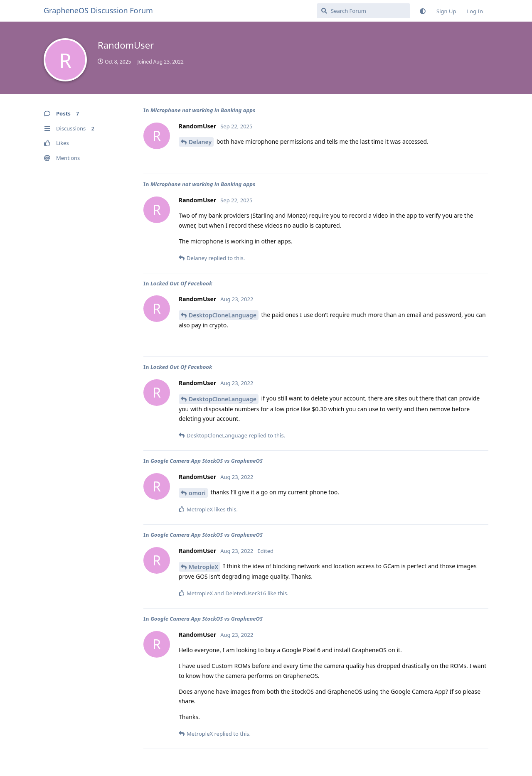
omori (197, 493)
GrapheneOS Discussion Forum (98, 10)
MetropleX (203, 567)
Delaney (200, 142)
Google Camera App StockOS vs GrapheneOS (206, 460)
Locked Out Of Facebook (181, 283)
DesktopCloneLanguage (222, 315)
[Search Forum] (363, 10)
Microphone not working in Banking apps (202, 110)
